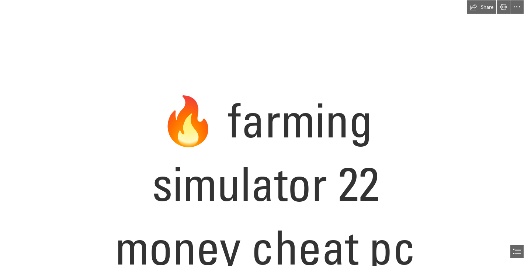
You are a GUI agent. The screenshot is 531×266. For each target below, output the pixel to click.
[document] (265, 133)
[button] (481, 7)
